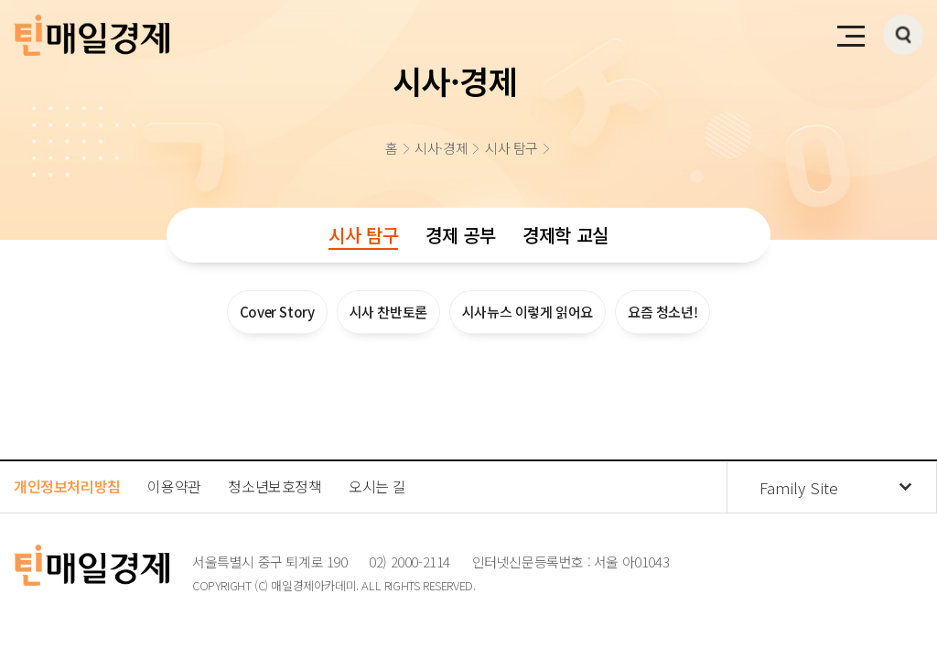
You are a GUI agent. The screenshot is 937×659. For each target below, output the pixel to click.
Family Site (798, 487)
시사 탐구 (363, 234)
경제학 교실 (565, 234)
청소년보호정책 (274, 486)
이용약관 (173, 486)
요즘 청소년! (662, 311)
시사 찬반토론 (388, 311)
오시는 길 (377, 486)
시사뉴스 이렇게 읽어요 (527, 311)
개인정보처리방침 (67, 486)
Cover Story (277, 311)
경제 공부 (460, 234)
